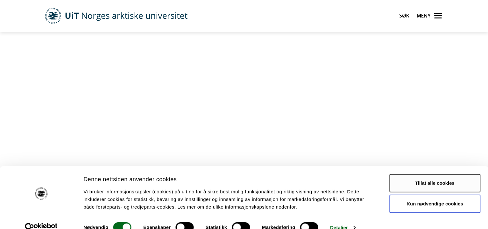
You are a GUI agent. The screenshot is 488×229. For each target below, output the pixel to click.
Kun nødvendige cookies (435, 192)
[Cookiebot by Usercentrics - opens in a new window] (41, 216)
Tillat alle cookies (435, 172)
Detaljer (339, 216)
